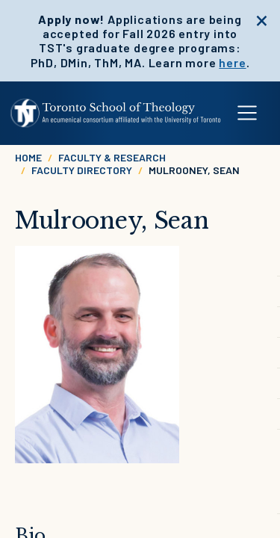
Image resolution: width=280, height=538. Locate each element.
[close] (261, 19)
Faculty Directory (81, 170)
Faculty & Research (112, 157)
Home (28, 157)
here (232, 62)
